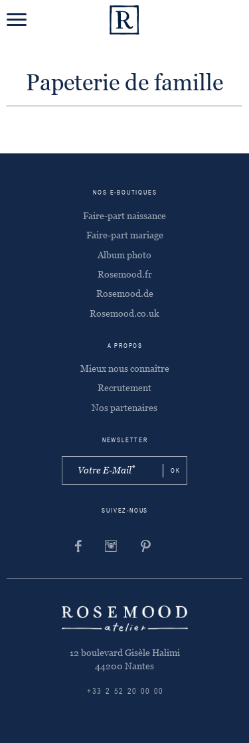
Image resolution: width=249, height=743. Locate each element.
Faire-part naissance (124, 215)
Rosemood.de (124, 293)
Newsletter (125, 441)
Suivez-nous (125, 511)
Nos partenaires (124, 407)
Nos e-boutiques (125, 193)
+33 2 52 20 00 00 (125, 692)
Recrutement (124, 387)
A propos (125, 346)
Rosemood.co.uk (124, 313)
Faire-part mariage (124, 235)
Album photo (124, 255)
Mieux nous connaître (124, 368)
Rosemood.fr (125, 274)
